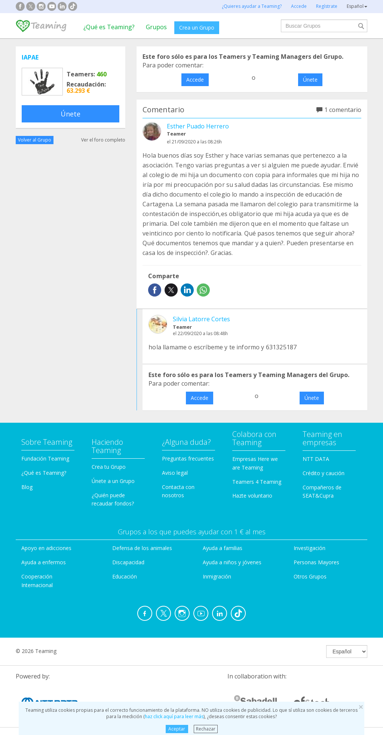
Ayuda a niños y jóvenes (232, 562)
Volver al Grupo (34, 140)
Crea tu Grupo (109, 466)
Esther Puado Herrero (198, 126)
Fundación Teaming (45, 458)
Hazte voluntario (252, 495)
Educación (124, 576)
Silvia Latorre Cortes (201, 319)
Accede (195, 79)
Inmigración (217, 576)
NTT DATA (316, 458)
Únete (70, 113)
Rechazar (205, 729)
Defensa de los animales (142, 548)
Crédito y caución (323, 473)
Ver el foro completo (103, 140)
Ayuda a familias (222, 548)
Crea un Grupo (196, 27)
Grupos (156, 27)
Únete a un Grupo (113, 481)
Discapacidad (128, 562)
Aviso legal (175, 472)
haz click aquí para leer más (174, 716)
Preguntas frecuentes (188, 458)
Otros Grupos (310, 576)
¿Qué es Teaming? (109, 27)
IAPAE (30, 57)
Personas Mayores (316, 562)
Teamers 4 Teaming (256, 481)
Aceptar (176, 729)
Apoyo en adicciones (46, 548)
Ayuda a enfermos (43, 562)
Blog (27, 486)
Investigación (309, 548)
